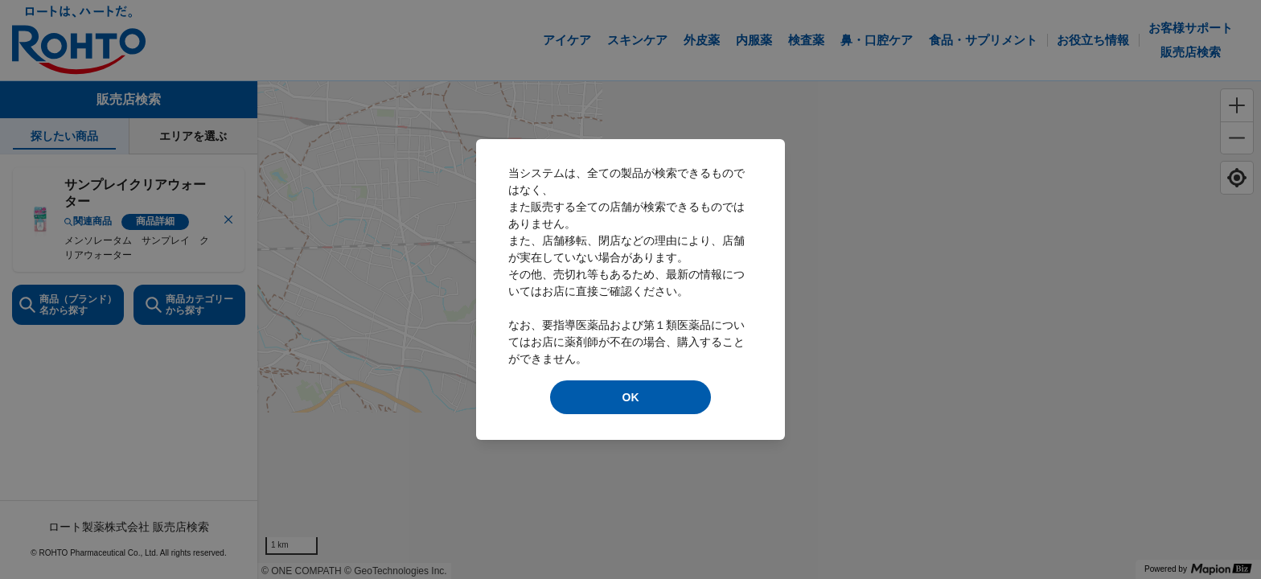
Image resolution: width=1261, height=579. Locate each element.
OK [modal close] (630, 397)
